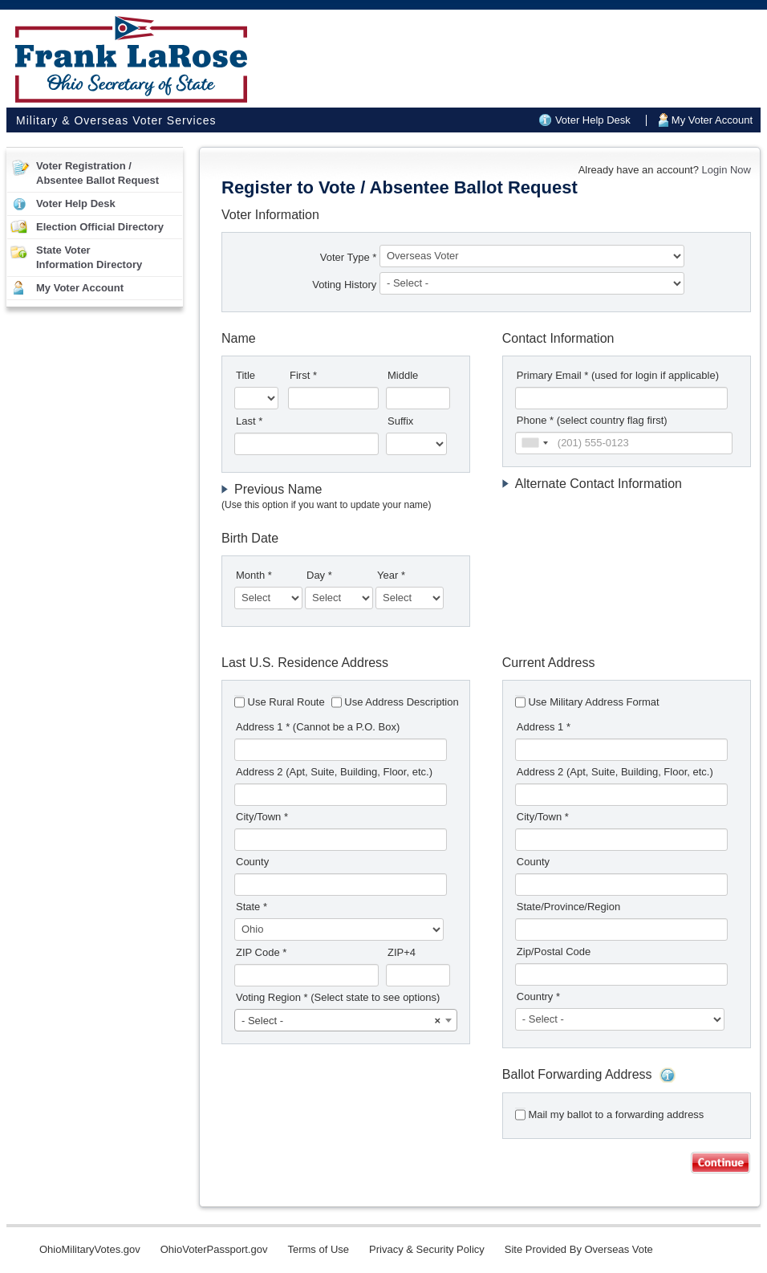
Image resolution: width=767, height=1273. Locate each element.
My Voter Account (712, 120)
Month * (254, 575)
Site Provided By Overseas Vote (579, 1249)
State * (251, 907)
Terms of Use (318, 1249)
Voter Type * (348, 257)
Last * (249, 421)
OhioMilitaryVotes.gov (89, 1249)
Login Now (726, 170)
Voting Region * (338, 997)
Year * (391, 575)
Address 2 (334, 772)
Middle (403, 375)
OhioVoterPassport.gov (214, 1249)
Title (245, 375)
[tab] (345, 497)
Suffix (400, 421)
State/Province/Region (568, 907)
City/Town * (262, 817)
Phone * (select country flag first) (592, 420)
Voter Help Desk (593, 120)
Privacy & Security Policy (427, 1249)
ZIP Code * (261, 952)
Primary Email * (618, 375)
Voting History (345, 285)
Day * (319, 575)
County (252, 862)
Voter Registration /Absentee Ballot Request (97, 173)
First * (303, 375)
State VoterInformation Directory (89, 257)
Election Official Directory (100, 227)
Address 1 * (318, 727)
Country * (538, 996)
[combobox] (534, 443)
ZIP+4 (402, 952)
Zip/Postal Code (554, 952)
